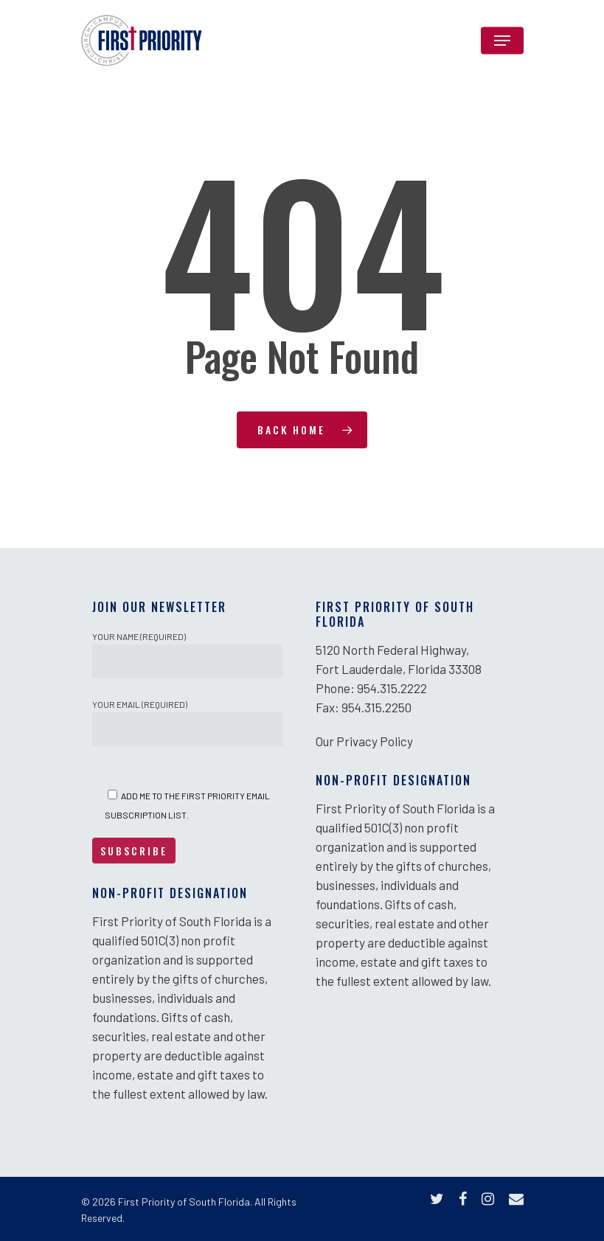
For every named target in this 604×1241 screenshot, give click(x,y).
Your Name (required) (187, 654)
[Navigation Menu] (502, 40)
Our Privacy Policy (364, 741)
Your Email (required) (187, 722)
